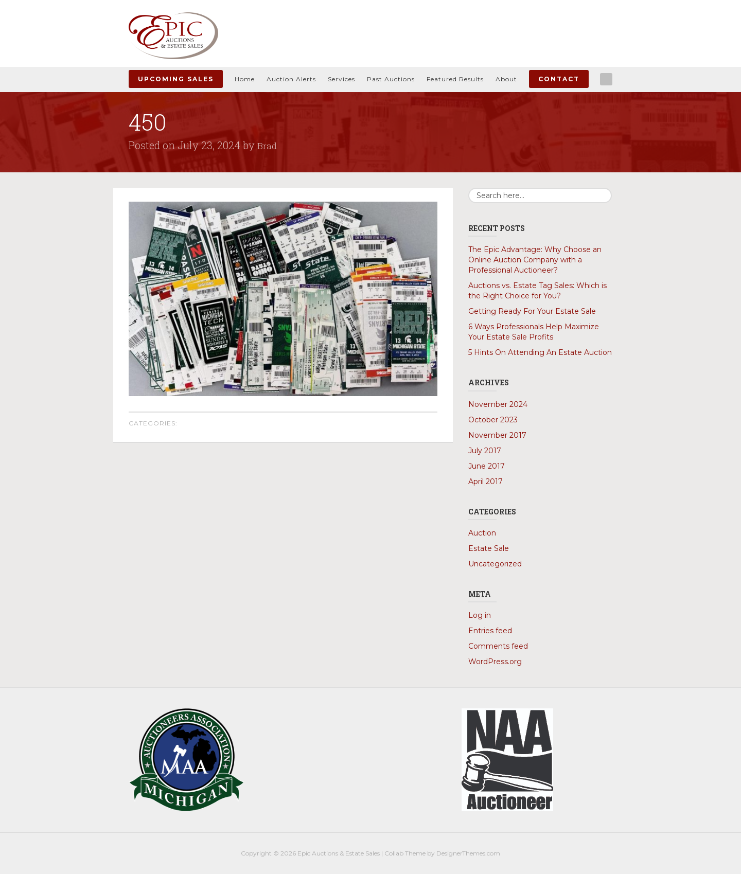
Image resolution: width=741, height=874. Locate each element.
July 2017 (484, 450)
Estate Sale (488, 547)
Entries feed (490, 630)
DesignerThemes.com (468, 853)
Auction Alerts (291, 79)
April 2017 (485, 481)
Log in (479, 614)
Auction (482, 532)
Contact (558, 79)
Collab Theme (405, 853)
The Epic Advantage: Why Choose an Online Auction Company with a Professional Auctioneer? (535, 260)
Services (341, 79)
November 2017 (497, 434)
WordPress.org (495, 661)
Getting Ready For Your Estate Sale (532, 311)
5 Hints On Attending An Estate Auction (540, 352)
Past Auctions (391, 79)
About (506, 79)
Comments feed (498, 645)
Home (245, 79)
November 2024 (497, 403)
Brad (268, 145)
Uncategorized (495, 563)
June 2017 (486, 465)
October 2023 (493, 419)
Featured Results (455, 79)
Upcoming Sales (176, 79)
